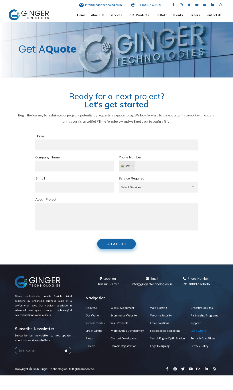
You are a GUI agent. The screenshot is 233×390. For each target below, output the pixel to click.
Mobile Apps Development (127, 335)
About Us (97, 15)
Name (40, 141)
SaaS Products (138, 15)
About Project (45, 204)
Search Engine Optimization (167, 343)
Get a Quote (198, 335)
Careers (194, 15)
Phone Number (130, 162)
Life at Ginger (94, 335)
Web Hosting (158, 312)
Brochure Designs (202, 312)
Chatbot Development (124, 343)
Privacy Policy (199, 351)
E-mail (40, 183)
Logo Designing (160, 351)
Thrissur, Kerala (107, 289)
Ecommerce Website (123, 320)
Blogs (89, 343)
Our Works (93, 320)
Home (81, 15)
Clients (178, 15)
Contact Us (214, 15)
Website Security (161, 320)
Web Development (122, 312)
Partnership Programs (204, 320)
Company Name (47, 162)
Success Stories (95, 328)
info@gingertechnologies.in (152, 289)
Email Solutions (159, 328)
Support (196, 328)
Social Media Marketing (165, 335)
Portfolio (161, 15)
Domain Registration (123, 351)
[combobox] (127, 171)
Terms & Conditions (203, 343)
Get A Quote (116, 248)
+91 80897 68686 (196, 289)
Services (116, 15)
